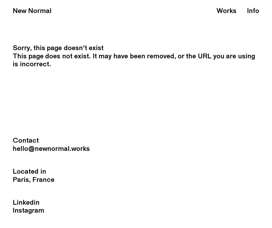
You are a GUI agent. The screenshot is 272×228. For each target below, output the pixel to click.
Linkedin (26, 203)
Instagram (28, 210)
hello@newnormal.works (51, 149)
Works (226, 11)
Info (253, 11)
